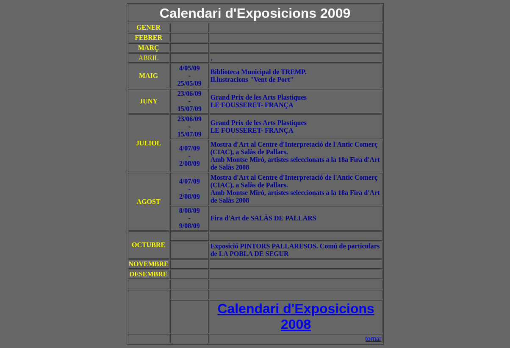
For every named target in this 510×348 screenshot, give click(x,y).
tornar (373, 338)
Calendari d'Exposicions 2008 (295, 316)
